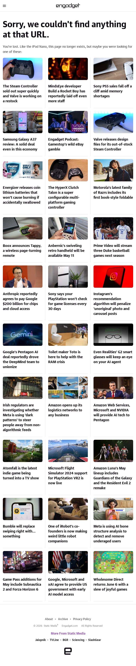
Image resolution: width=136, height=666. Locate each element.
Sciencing (78, 640)
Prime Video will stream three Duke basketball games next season (113, 250)
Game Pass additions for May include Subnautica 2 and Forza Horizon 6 (22, 584)
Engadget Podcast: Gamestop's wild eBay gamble (66, 144)
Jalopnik (40, 640)
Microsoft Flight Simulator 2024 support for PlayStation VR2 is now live (67, 476)
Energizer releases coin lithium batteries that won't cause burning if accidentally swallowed (21, 195)
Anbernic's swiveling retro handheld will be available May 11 (66, 250)
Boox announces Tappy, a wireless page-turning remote (22, 250)
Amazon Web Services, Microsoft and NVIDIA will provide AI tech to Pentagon (112, 413)
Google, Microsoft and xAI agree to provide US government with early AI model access (67, 587)
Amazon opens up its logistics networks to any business (65, 410)
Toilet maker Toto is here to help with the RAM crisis (65, 357)
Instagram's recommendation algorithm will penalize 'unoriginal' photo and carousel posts (112, 304)
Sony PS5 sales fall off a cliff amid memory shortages (113, 91)
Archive (63, 619)
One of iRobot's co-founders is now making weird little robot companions (67, 534)
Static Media (50, 626)
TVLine (54, 640)
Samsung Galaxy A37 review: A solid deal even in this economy (20, 144)
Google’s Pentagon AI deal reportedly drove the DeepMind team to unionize (21, 359)
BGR (65, 640)
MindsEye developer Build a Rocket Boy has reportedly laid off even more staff (67, 94)
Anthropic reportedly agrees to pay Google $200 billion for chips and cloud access (20, 301)
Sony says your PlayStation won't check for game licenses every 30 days (67, 301)
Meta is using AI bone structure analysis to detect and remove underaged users (111, 534)
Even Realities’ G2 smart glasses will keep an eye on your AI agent (113, 357)
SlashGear (94, 640)
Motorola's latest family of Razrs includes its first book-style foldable (113, 192)
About (49, 619)
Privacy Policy (82, 619)
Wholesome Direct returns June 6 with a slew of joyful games (111, 584)
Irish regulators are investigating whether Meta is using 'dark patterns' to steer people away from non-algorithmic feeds (22, 418)
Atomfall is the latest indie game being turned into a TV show (21, 473)
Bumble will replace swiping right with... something (19, 531)
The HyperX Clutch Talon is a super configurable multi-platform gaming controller (64, 197)
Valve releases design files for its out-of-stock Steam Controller (113, 144)
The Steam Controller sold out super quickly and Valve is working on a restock (22, 94)
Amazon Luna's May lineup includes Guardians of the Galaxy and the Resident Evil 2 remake (113, 478)
